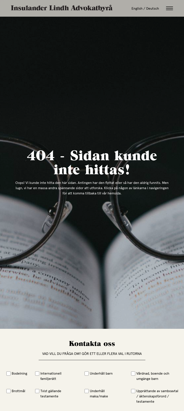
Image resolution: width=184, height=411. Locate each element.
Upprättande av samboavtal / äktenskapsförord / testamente (154, 396)
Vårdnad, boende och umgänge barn (150, 376)
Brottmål (15, 391)
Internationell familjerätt (48, 376)
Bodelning (16, 373)
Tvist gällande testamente (48, 393)
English (137, 8)
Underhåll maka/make (96, 393)
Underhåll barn (99, 373)
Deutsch (152, 8)
